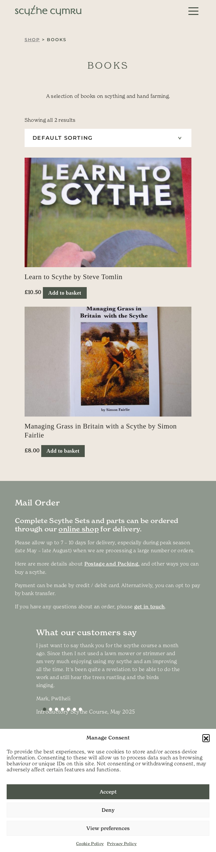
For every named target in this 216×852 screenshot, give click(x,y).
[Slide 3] (62, 709)
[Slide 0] (44, 709)
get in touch (149, 606)
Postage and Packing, (112, 564)
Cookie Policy (90, 843)
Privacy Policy (122, 843)
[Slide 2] (56, 709)
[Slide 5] (74, 709)
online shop (78, 529)
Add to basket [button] (64, 293)
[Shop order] (108, 138)
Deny (108, 810)
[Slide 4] (68, 709)
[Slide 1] (50, 709)
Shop (32, 39)
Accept (108, 792)
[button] (206, 738)
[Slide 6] (80, 709)
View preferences (108, 828)
